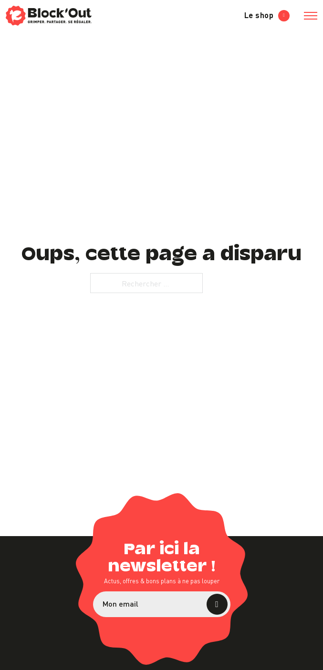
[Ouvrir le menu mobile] (310, 16)
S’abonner (217, 604)
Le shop (267, 15)
